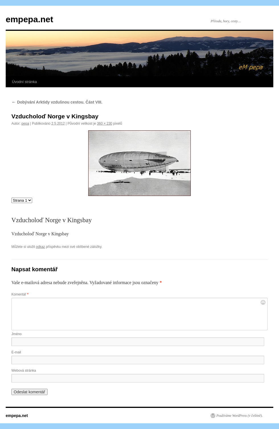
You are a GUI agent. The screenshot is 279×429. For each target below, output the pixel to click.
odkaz (40, 247)
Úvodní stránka (24, 82)
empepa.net (29, 19)
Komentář (19, 294)
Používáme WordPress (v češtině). (239, 416)
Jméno (16, 334)
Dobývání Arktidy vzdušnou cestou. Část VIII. (56, 102)
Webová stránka (23, 371)
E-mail (16, 352)
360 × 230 (104, 124)
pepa (25, 124)
